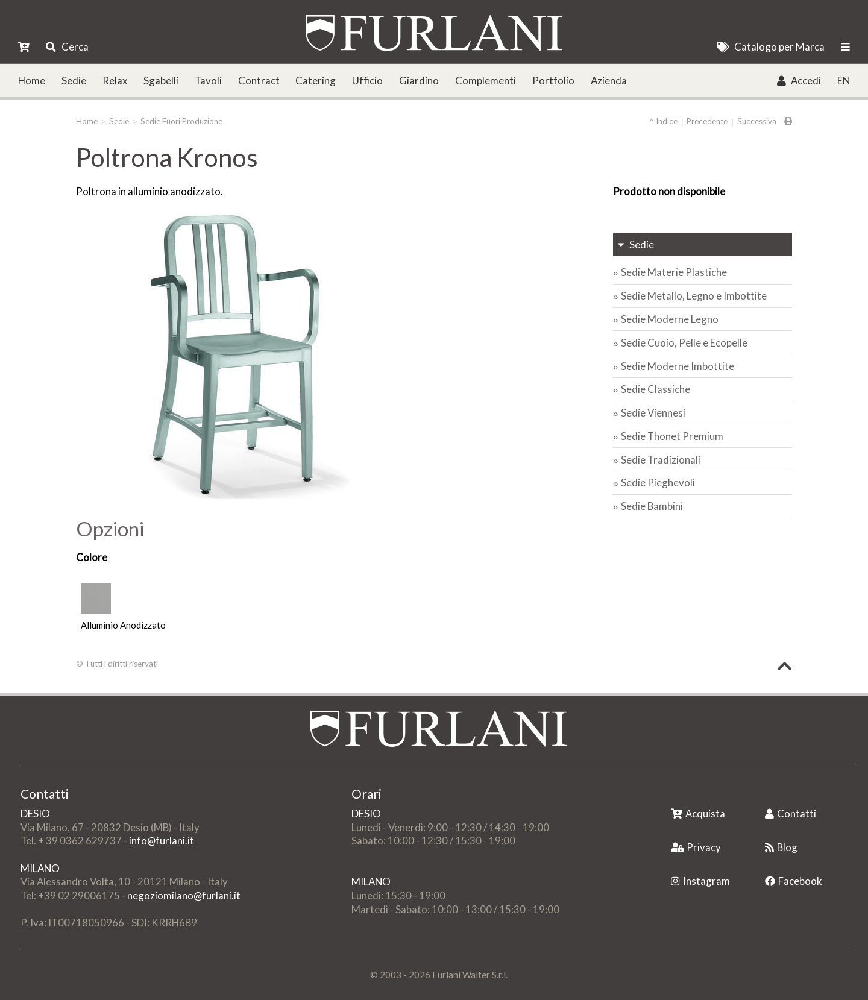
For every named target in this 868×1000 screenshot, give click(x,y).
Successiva (756, 121)
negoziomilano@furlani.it (184, 895)
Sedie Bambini (652, 506)
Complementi (485, 80)
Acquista (698, 813)
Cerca (67, 46)
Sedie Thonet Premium (672, 436)
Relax (114, 80)
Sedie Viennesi (653, 412)
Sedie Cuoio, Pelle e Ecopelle (684, 342)
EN (843, 80)
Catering (315, 80)
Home (31, 80)
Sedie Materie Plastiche (674, 272)
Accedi (799, 80)
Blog (781, 847)
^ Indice (663, 121)
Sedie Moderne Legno (670, 319)
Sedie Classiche (655, 389)
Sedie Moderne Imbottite (677, 366)
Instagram (700, 881)
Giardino (419, 80)
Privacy (696, 847)
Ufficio (367, 80)
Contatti (790, 813)
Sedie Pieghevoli (658, 482)
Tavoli (208, 80)
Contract (259, 80)
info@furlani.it (161, 840)
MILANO (40, 868)
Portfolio (553, 80)
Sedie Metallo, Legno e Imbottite (694, 295)
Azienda (609, 80)
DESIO (35, 813)
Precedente (707, 121)
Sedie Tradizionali (660, 459)
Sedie (73, 80)
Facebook (793, 881)
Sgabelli (160, 80)
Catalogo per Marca (771, 46)
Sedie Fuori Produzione (181, 121)
